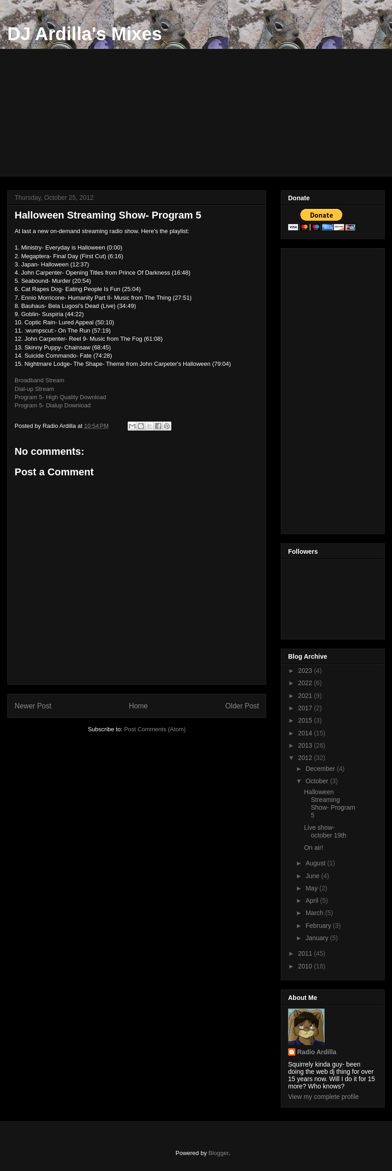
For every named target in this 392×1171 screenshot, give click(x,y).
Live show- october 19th (325, 831)
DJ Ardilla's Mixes (84, 34)
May (312, 888)
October (317, 781)
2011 (306, 953)
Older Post (242, 706)
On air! (313, 847)
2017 (306, 708)
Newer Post (33, 706)
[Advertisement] (203, 113)
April (312, 900)
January (317, 938)
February (319, 925)
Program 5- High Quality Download (60, 397)
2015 (306, 720)
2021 (306, 695)
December (320, 768)
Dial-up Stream (34, 388)
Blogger (218, 1153)
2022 (306, 683)
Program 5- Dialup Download (53, 405)
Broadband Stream (39, 380)
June (313, 876)
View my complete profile (323, 1096)
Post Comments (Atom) (155, 729)
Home (138, 706)
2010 (306, 966)
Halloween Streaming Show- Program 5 (329, 803)
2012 (306, 757)
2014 (306, 733)
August (316, 863)
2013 (306, 745)
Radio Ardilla (316, 1052)
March (315, 912)
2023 (306, 670)
